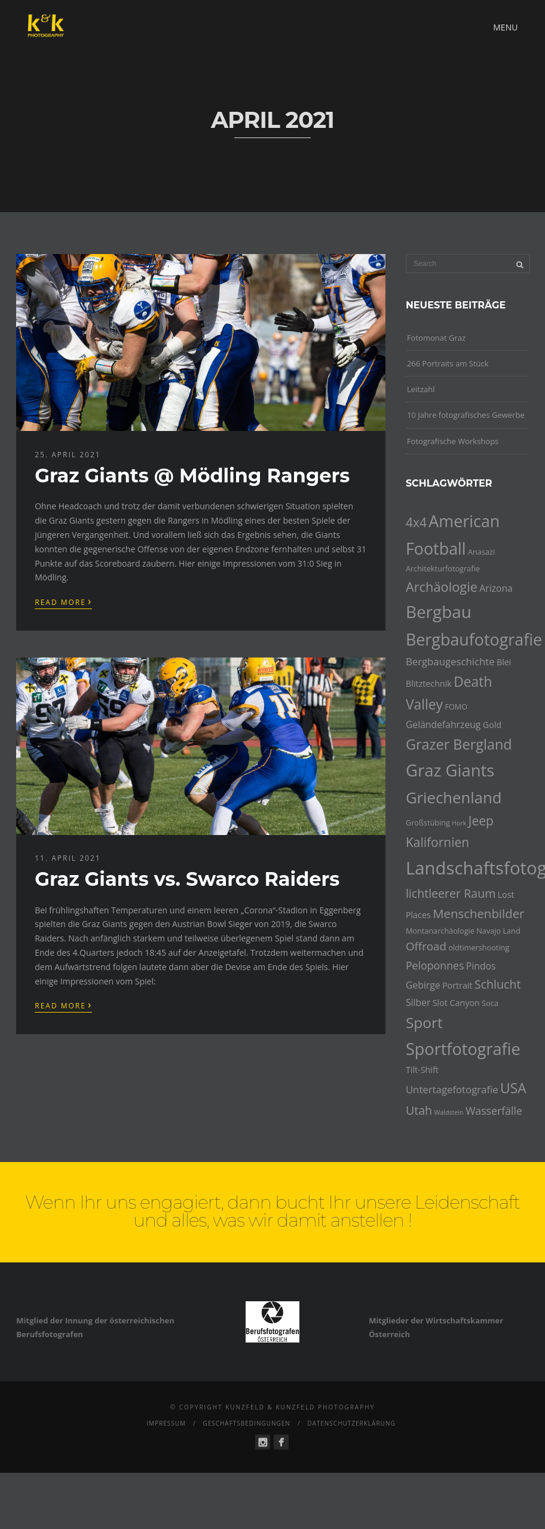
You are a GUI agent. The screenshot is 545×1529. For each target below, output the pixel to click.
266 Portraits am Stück (448, 363)
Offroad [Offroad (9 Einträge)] (426, 946)
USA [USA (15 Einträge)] (513, 1088)
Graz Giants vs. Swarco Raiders (187, 879)
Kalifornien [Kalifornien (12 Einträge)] (437, 842)
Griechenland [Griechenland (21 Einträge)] (453, 797)
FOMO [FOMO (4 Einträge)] (456, 706)
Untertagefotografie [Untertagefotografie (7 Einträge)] (452, 1089)
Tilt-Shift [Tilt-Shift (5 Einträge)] (422, 1069)
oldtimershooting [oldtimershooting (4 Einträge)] (478, 947)
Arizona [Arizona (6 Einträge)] (496, 588)
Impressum (166, 1423)
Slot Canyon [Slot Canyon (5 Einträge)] (456, 1002)
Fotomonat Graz (436, 337)
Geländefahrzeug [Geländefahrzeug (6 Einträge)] (443, 724)
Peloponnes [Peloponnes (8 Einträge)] (435, 965)
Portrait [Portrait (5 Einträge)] (457, 985)
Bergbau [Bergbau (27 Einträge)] (438, 611)
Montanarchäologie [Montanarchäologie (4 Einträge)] (440, 930)
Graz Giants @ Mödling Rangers (192, 475)
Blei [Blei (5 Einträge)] (504, 662)
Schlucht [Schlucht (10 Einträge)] (497, 984)
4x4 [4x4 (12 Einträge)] (416, 522)
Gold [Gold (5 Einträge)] (492, 724)
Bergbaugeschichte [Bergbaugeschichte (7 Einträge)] (450, 661)
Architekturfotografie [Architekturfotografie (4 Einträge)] (443, 568)
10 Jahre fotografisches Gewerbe (466, 414)
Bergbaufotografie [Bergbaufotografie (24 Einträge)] (474, 639)
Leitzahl (421, 389)
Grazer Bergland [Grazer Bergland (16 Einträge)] (459, 744)
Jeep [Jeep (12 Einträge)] (481, 820)
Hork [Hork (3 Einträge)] (459, 823)
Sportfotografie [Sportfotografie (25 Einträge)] (463, 1049)
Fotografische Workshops (452, 441)
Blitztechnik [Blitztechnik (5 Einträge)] (429, 683)
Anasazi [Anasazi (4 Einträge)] (481, 551)
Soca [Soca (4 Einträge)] (490, 1003)
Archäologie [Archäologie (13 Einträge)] (441, 586)
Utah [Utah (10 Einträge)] (419, 1110)
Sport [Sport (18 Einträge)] (424, 1022)
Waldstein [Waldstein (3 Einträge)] (448, 1112)
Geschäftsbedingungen (246, 1423)
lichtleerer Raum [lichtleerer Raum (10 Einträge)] (450, 893)
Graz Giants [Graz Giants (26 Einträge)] (450, 770)
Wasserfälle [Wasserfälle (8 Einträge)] (494, 1110)
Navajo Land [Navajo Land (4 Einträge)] (498, 930)
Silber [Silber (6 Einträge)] (418, 1002)
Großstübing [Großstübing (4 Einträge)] (428, 822)
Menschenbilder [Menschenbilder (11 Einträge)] (478, 913)
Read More (63, 601)
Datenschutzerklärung (351, 1423)
